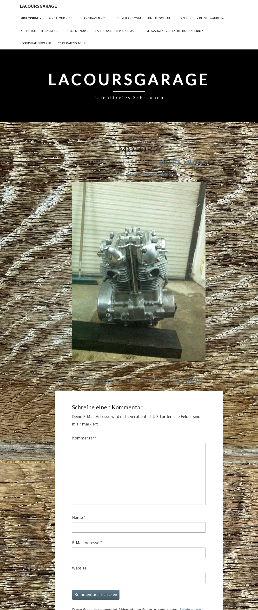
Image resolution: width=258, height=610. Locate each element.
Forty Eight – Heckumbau (39, 30)
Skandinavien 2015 (93, 18)
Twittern (80, 373)
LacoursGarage (38, 6)
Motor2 (196, 161)
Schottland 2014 (128, 18)
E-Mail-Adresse (87, 542)
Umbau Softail (159, 18)
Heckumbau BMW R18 (35, 43)
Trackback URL (186, 381)
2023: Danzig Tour (72, 43)
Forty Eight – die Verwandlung (201, 18)
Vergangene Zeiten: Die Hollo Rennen (175, 30)
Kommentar (84, 438)
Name (79, 517)
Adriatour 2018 (61, 18)
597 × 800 (170, 161)
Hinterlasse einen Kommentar (88, 381)
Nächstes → (159, 174)
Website (79, 568)
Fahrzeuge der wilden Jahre (117, 30)
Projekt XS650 (77, 30)
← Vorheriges (121, 174)
